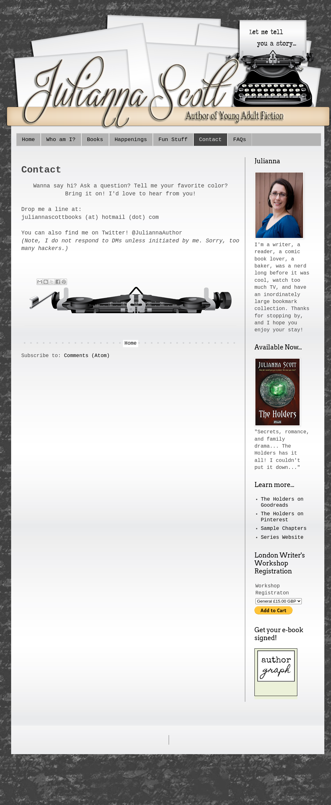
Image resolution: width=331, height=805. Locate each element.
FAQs (239, 140)
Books (95, 140)
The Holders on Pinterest (282, 517)
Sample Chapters (284, 528)
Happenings (131, 140)
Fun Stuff (173, 140)
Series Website (282, 537)
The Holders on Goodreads (282, 502)
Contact (210, 140)
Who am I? (61, 140)
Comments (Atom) (87, 356)
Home (28, 140)
